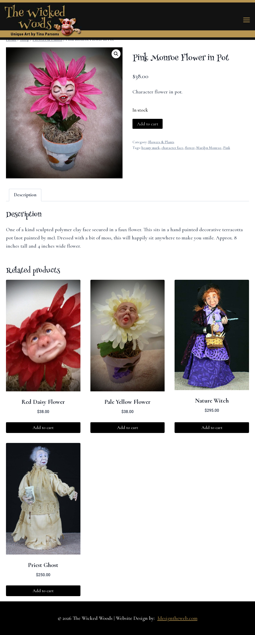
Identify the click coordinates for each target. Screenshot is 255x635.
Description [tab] (25, 195)
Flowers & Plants (161, 142)
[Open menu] (246, 19)
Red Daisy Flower (43, 402)
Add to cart (147, 124)
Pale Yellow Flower (127, 402)
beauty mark (150, 148)
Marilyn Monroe (208, 148)
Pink (226, 148)
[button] (116, 53)
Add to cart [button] (43, 427)
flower (189, 148)
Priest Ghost (43, 565)
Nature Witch (212, 400)
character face (172, 148)
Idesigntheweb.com (177, 618)
